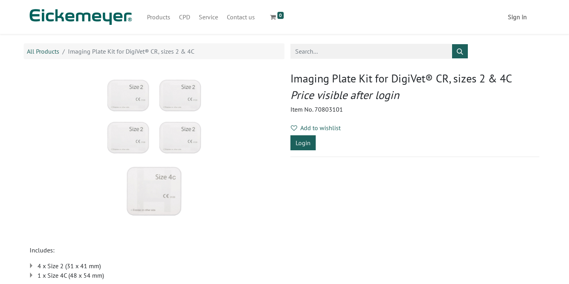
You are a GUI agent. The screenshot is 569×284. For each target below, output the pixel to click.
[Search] (460, 51)
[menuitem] (158, 17)
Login (303, 143)
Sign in (517, 17)
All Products (43, 51)
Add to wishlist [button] (316, 128)
